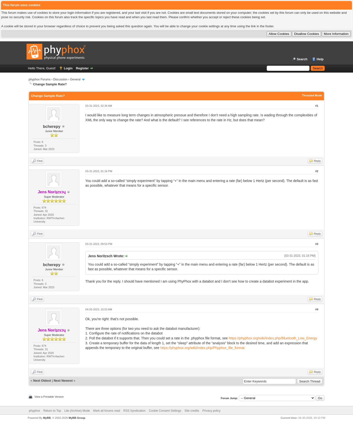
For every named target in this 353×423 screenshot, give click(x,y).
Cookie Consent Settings (165, 410)
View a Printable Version (49, 396)
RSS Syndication (134, 410)
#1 (316, 105)
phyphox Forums (39, 79)
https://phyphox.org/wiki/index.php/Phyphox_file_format (202, 348)
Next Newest (63, 380)
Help (320, 59)
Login (68, 68)
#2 (316, 171)
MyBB (47, 417)
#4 (316, 309)
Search (302, 59)
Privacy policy (211, 410)
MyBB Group (77, 417)
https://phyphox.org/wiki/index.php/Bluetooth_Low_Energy (273, 338)
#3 (316, 243)
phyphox (34, 410)
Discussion (60, 79)
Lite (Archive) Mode (77, 410)
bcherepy (51, 126)
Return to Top (52, 410)
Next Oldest (42, 380)
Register (82, 68)
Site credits (192, 410)
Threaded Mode (312, 95)
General (75, 79)
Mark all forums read (106, 410)
